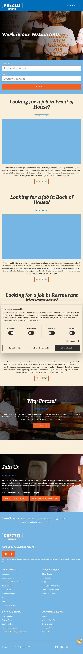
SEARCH (71, 6)
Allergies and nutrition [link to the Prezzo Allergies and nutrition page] (51, 586)
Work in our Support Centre (55, 519)
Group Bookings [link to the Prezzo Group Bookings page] (8, 594)
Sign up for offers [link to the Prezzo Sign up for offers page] (49, 620)
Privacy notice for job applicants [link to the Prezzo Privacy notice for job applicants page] (15, 632)
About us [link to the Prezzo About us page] (5, 574)
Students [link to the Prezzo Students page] (46, 632)
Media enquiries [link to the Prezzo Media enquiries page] (48, 594)
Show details (71, 341)
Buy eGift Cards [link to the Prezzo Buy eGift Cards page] (8, 586)
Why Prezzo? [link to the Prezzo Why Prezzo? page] (41, 425)
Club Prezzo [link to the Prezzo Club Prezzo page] (6, 590)
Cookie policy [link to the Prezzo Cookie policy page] (7, 624)
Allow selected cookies (41, 348)
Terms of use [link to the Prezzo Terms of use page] (7, 620)
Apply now (41, 181)
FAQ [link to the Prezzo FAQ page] (44, 582)
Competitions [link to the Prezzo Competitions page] (47, 628)
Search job (5, 64)
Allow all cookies (67, 348)
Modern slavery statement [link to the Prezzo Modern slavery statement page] (12, 628)
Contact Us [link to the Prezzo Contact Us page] (46, 578)
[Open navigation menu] (79, 5)
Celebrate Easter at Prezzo (31, 519)
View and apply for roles (45, 498)
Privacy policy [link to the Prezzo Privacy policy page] (7, 616)
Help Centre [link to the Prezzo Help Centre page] (47, 574)
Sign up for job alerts (15, 498)
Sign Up (8, 554)
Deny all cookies (15, 348)
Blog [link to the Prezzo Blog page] (3, 601)
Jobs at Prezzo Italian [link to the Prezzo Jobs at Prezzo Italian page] (50, 590)
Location (5, 74)
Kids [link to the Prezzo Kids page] (3, 597)
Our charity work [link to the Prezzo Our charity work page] (8, 605)
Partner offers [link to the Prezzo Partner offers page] (47, 624)
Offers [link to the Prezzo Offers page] (44, 616)
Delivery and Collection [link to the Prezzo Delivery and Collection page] (11, 582)
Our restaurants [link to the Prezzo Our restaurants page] (8, 578)
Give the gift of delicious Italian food (35, 522)
